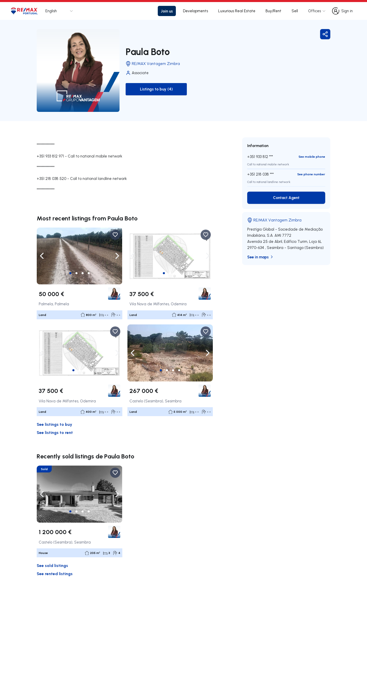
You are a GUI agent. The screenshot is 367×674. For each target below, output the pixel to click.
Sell (295, 10)
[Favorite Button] (115, 235)
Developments (195, 10)
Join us (167, 11)
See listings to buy (54, 424)
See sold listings (52, 565)
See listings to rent (55, 432)
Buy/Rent (273, 10)
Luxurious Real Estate (236, 10)
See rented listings (55, 573)
